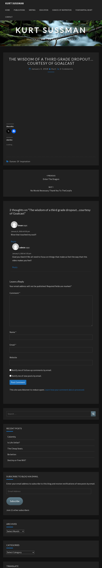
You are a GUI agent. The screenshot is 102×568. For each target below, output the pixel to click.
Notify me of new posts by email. (26, 376)
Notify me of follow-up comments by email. (32, 370)
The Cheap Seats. (15, 448)
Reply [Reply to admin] (14, 267)
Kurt (53, 69)
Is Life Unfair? (13, 442)
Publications (19, 10)
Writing (32, 10)
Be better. (11, 454)
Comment (15, 293)
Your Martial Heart (83, 10)
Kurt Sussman (14, 3)
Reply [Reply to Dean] (13, 241)
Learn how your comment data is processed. (64, 389)
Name (13, 332)
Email (13, 344)
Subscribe (14, 501)
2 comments (66, 69)
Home (7, 10)
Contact (8, 17)
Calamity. (11, 436)
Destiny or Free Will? (16, 460)
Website (13, 357)
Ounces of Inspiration (61, 10)
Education (43, 10)
